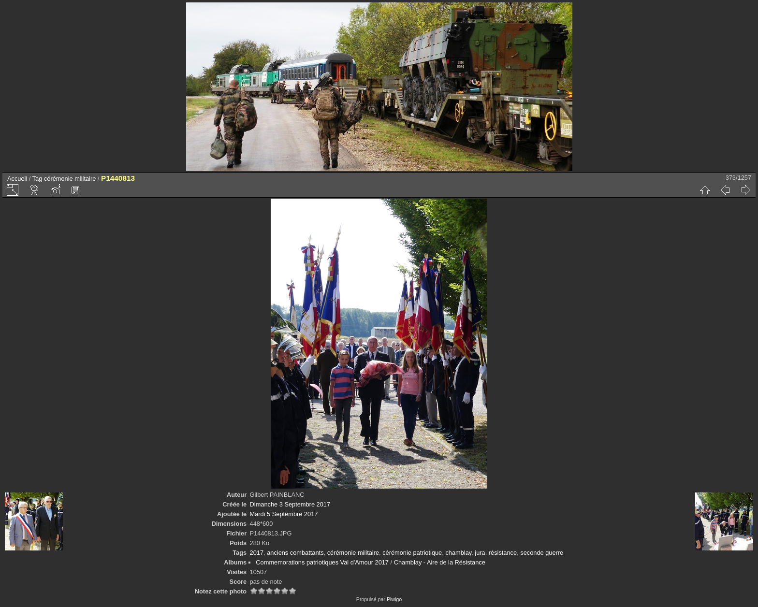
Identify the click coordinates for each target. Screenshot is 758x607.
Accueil (17, 178)
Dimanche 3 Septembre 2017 (290, 504)
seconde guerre (541, 552)
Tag (37, 178)
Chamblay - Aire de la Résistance (439, 562)
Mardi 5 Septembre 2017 (284, 514)
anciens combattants (295, 552)
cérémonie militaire (70, 178)
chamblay (458, 552)
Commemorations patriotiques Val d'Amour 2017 (322, 562)
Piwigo (394, 599)
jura (480, 552)
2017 (256, 552)
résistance (503, 552)
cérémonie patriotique (412, 552)
